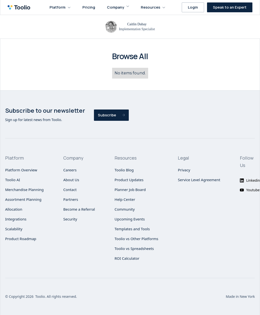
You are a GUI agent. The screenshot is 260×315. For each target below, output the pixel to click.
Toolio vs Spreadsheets (134, 248)
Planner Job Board (130, 189)
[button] (60, 7)
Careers (70, 169)
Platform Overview (21, 169)
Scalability (13, 228)
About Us (71, 179)
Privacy (184, 169)
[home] (20, 7)
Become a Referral (79, 209)
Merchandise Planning (24, 189)
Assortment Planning (23, 199)
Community (125, 209)
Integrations (15, 219)
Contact (70, 189)
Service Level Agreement (199, 179)
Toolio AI (12, 179)
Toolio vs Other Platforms (136, 238)
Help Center (125, 199)
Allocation (13, 209)
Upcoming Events (130, 219)
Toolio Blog (124, 169)
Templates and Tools (132, 228)
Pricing (88, 7)
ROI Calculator (127, 258)
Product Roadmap (20, 238)
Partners (70, 199)
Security (70, 219)
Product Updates (129, 179)
